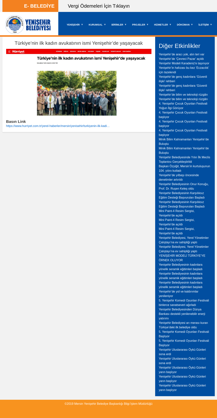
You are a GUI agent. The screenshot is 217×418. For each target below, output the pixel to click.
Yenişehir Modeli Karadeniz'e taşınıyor (184, 63)
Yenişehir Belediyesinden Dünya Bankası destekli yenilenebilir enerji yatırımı (182, 314)
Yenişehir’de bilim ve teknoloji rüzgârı (183, 94)
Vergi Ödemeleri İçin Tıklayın (99, 6)
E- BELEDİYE (39, 6)
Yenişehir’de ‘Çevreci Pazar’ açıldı (181, 58)
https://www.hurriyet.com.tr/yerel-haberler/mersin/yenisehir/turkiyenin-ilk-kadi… (58, 126)
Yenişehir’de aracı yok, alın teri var (182, 54)
